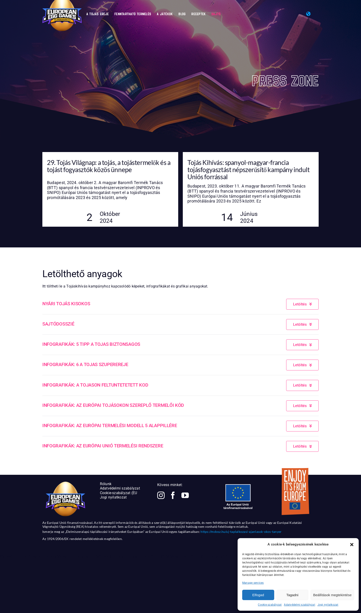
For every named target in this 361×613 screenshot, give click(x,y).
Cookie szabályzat (270, 604)
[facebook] (173, 495)
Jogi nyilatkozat (327, 604)
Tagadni (292, 595)
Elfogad (258, 595)
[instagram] (161, 495)
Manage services (253, 582)
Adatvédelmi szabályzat (299, 604)
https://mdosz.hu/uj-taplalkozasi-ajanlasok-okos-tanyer (241, 532)
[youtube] (185, 495)
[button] (351, 544)
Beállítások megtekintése (332, 595)
